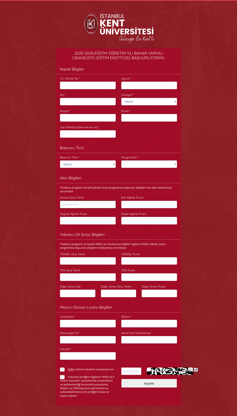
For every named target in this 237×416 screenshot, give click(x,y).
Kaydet (149, 383)
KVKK (71, 369)
